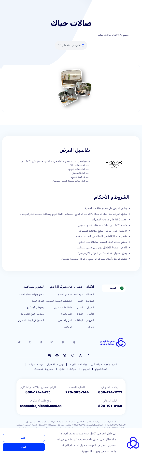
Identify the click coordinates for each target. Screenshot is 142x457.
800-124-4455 (37, 392)
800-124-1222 (110, 392)
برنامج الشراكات (35, 364)
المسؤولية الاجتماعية (44, 369)
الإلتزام (62, 369)
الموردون (86, 369)
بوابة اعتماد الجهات (78, 364)
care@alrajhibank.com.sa (41, 406)
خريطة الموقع (101, 369)
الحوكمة (73, 369)
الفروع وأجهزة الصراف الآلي (104, 364)
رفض (23, 437)
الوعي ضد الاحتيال (55, 364)
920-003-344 (77, 392)
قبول (23, 447)
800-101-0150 (110, 406)
